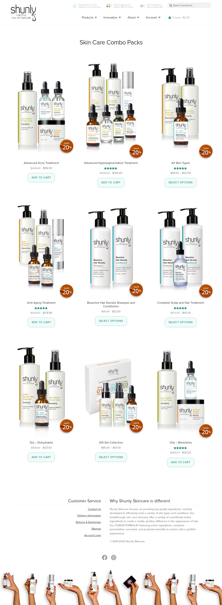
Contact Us (94, 509)
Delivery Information (89, 515)
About (132, 17)
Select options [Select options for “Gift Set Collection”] (111, 457)
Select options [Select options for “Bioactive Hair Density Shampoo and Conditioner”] (111, 321)
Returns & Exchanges (88, 522)
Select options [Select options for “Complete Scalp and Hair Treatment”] (181, 322)
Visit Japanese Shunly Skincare (155, 6)
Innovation (110, 17)
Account (151, 17)
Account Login (92, 535)
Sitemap (96, 529)
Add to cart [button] (41, 177)
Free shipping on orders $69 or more (123, 6)
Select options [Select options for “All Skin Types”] (181, 182)
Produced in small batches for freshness (90, 6)
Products (87, 17)
